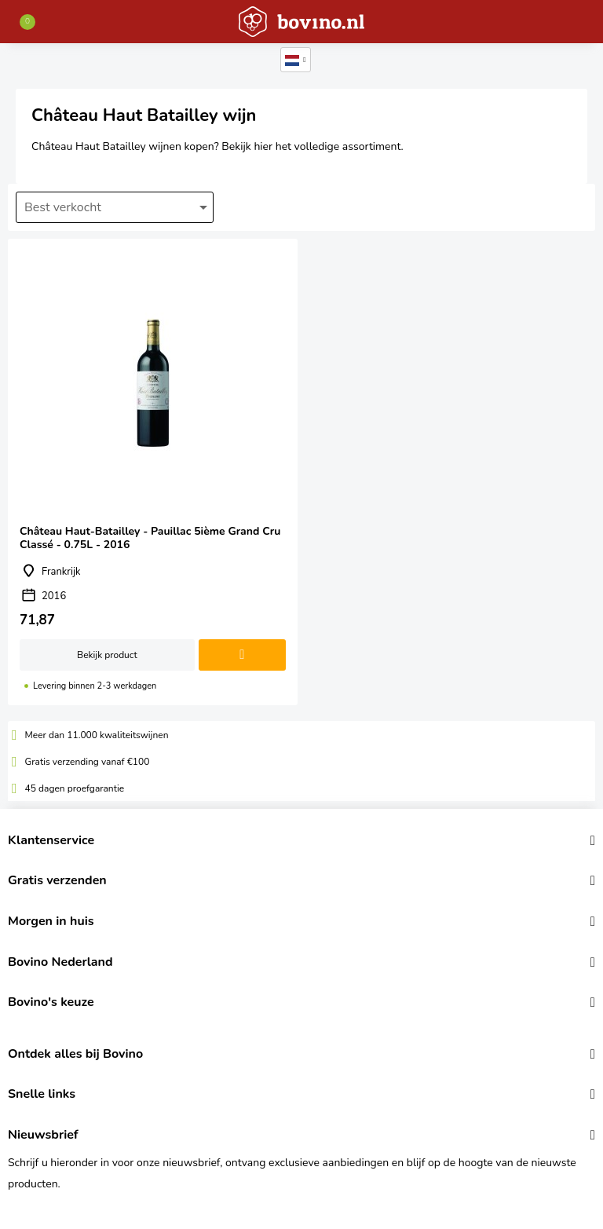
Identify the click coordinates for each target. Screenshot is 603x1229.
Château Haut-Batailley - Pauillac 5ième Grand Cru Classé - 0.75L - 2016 (153, 472)
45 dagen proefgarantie (75, 788)
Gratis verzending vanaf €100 (87, 761)
